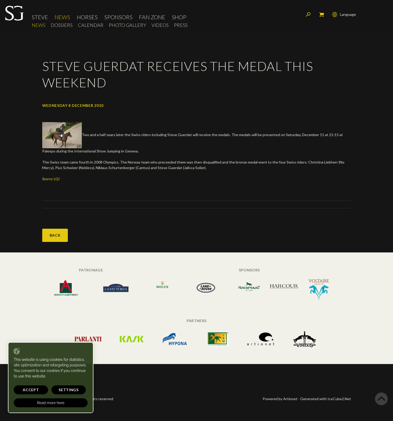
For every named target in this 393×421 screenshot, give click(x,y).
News (62, 17)
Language (344, 14)
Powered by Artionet (280, 398)
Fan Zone (152, 17)
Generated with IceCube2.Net (325, 398)
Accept (31, 389)
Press (181, 25)
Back (55, 235)
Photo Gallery (127, 25)
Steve (40, 17)
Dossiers (62, 25)
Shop (179, 17)
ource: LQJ (52, 178)
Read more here (50, 403)
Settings (69, 389)
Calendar (90, 25)
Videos (160, 25)
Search (308, 14)
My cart (321, 14)
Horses (87, 17)
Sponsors (118, 17)
